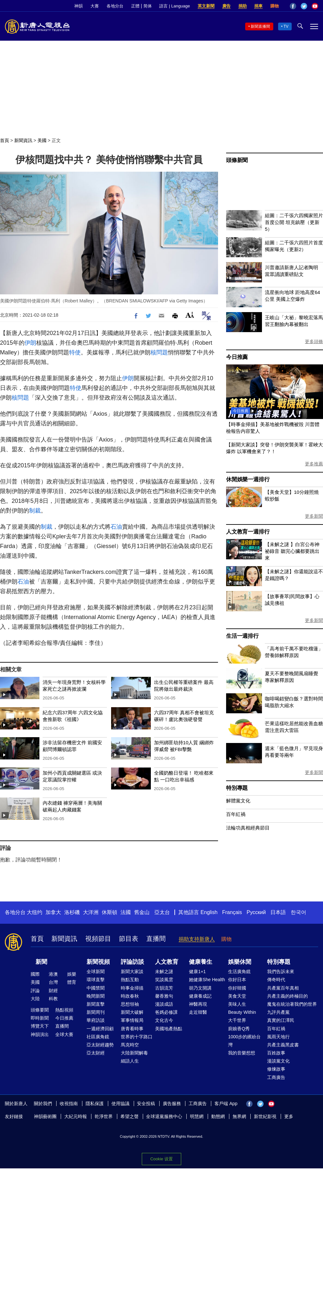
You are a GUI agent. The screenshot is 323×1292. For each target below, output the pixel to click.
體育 (71, 982)
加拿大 (53, 912)
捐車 (258, 6)
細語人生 (130, 1060)
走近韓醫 (198, 1012)
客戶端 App (225, 1103)
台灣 (53, 982)
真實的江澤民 (280, 1020)
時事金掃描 (132, 988)
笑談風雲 (164, 979)
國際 (35, 974)
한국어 (298, 912)
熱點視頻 (64, 1009)
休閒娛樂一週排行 (247, 479)
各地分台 (115, 6)
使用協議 (120, 1103)
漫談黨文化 (278, 1060)
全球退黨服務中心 (164, 1116)
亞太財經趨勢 (100, 1044)
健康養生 (200, 962)
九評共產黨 (278, 1012)
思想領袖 (130, 1004)
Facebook (293, 6)
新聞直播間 (260, 26)
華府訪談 (96, 1020)
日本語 (278, 912)
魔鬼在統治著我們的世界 (292, 1004)
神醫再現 (198, 1004)
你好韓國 (237, 988)
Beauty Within (242, 1012)
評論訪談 (132, 962)
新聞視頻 (98, 962)
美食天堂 (237, 996)
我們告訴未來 (280, 971)
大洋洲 (91, 912)
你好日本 (237, 979)
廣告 (226, 6)
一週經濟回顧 (100, 1028)
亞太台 (162, 912)
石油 (116, 527)
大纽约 (34, 912)
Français (232, 912)
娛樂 (71, 974)
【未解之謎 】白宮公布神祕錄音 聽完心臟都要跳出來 (292, 551)
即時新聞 (40, 1018)
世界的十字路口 (136, 1036)
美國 (42, 140)
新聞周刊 (96, 1012)
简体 (147, 6)
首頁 (4, 140)
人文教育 (166, 962)
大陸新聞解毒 (134, 1052)
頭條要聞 (40, 1009)
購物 (274, 6)
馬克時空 (130, 1044)
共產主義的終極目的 (287, 996)
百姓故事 (276, 1052)
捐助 (242, 6)
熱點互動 (130, 979)
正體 (135, 6)
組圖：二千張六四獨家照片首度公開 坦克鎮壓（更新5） (294, 222)
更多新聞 (314, 516)
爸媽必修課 (166, 1012)
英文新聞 (206, 6)
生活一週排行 (242, 636)
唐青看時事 (132, 1028)
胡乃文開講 (200, 988)
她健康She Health (207, 979)
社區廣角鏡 (98, 1036)
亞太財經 (96, 1052)
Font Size (189, 314)
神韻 (78, 6)
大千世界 (237, 1020)
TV (286, 26)
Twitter (304, 6)
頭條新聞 (237, 160)
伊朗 (30, 343)
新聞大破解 (132, 1012)
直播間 (156, 938)
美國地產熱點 (168, 1028)
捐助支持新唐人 (197, 939)
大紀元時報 (75, 1116)
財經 (53, 990)
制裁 (35, 510)
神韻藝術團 (45, 1116)
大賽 (94, 6)
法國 (125, 912)
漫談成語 (164, 1004)
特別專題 (237, 788)
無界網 (239, 1116)
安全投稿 (146, 1103)
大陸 (35, 998)
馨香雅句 (164, 996)
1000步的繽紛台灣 (244, 1040)
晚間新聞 (96, 996)
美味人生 (237, 1004)
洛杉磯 (72, 912)
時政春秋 (130, 996)
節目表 (128, 938)
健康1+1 (197, 971)
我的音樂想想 (241, 1052)
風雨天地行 (278, 1036)
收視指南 (69, 1103)
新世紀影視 (265, 1116)
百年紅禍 (235, 814)
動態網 (218, 1116)
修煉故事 (276, 1069)
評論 (35, 990)
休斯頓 (109, 912)
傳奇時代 (276, 979)
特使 (75, 352)
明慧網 (196, 1116)
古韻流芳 (164, 988)
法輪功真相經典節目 (248, 827)
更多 (288, 1116)
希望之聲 (129, 1116)
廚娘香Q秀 (239, 1028)
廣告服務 (172, 1103)
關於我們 (43, 1103)
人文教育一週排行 (247, 532)
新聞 (41, 962)
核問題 (159, 352)
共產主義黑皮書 (283, 1044)
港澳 (53, 974)
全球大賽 (64, 1034)
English (209, 912)
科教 (53, 998)
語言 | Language (174, 6)
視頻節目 (98, 938)
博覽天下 (40, 1026)
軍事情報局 (132, 1020)
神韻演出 (40, 1034)
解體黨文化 (238, 800)
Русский (256, 912)
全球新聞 (96, 971)
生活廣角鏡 (239, 971)
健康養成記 (200, 996)
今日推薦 (237, 357)
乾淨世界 (104, 1116)
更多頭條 (314, 341)
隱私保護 (95, 1103)
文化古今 (164, 1020)
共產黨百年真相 (283, 988)
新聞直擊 (96, 1004)
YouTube (315, 6)
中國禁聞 (96, 988)
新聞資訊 (23, 140)
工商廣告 (276, 1077)
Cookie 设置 (161, 1158)
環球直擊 (96, 979)
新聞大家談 (132, 971)
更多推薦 (314, 463)
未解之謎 (164, 971)
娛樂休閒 (239, 962)
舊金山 (142, 912)
